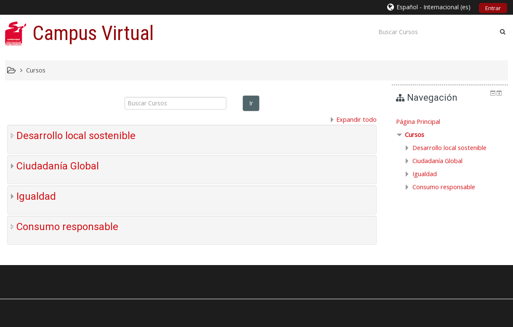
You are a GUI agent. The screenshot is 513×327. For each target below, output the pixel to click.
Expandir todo (356, 119)
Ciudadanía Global (57, 166)
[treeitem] (450, 122)
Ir (251, 103)
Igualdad (36, 196)
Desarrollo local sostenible (76, 136)
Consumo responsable (67, 227)
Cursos (414, 135)
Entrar (493, 8)
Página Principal (418, 122)
